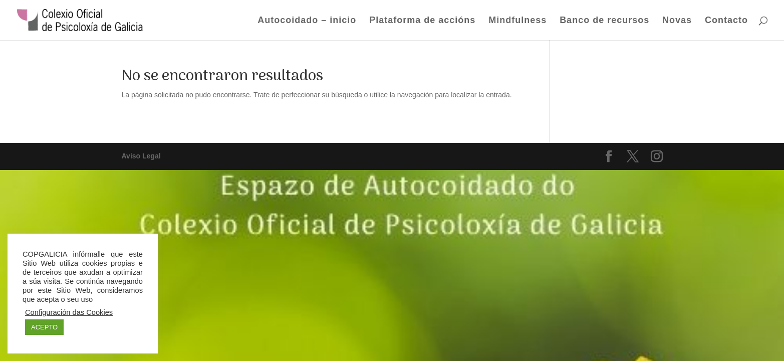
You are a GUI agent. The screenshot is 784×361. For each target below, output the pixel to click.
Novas (677, 21)
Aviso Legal (141, 156)
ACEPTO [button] (44, 327)
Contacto (726, 21)
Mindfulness (517, 21)
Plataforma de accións (422, 21)
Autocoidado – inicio (306, 21)
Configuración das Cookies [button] (69, 312)
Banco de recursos (604, 21)
